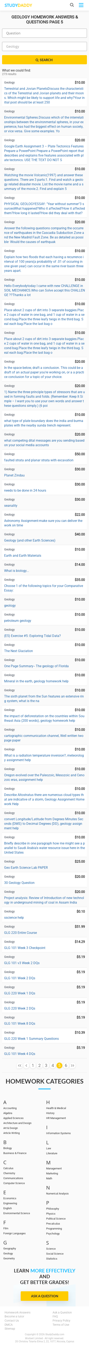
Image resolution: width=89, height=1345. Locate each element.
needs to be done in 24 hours (25, 490)
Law (48, 1148)
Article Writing (11, 1133)
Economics (9, 1198)
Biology (7, 1148)
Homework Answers (17, 1312)
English (7, 1208)
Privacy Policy (61, 1320)
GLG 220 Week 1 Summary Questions (31, 1039)
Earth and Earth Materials (22, 556)
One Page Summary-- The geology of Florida (36, 666)
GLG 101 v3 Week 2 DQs (22, 963)
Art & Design (10, 1128)
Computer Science (14, 1183)
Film (5, 1228)
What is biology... (16, 571)
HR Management (56, 1118)
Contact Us (12, 1320)
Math (49, 1178)
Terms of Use (61, 1324)
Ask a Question (44, 1296)
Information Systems (58, 1133)
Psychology (53, 1233)
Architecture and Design (17, 1123)
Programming (54, 1228)
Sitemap (10, 1328)
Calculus (8, 1168)
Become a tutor (14, 1316)
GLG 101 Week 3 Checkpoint (24, 948)
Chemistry (9, 1173)
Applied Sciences (13, 1118)
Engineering (10, 1203)
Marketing (52, 1173)
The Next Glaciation (18, 651)
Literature (51, 1153)
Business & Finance (14, 1153)
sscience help (14, 918)
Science (51, 1248)
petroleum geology (17, 621)
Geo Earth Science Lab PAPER (26, 868)
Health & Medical (56, 1108)
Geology (8, 1253)
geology (10, 605)
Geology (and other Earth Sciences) (29, 540)
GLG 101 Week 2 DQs (19, 978)
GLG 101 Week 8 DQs (19, 1023)
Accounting (10, 1108)
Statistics (51, 1258)
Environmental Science (16, 1213)
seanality (10, 506)
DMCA (9, 1324)
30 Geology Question (19, 883)
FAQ (55, 1316)
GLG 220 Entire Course (20, 933)
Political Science (56, 1218)
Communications (13, 1178)
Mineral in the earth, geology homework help (36, 681)
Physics (50, 1213)
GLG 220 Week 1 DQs (19, 993)
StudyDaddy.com (54, 1334)
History (50, 1113)
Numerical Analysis (57, 1193)
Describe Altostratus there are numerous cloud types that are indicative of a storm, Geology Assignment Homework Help (44, 799)
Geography (9, 1248)
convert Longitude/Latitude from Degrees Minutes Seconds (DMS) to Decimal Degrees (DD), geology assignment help (43, 823)
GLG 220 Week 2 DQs (19, 1008)
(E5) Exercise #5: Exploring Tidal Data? (32, 636)
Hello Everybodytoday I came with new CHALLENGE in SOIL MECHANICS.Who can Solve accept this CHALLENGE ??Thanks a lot (44, 290)
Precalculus (53, 1223)
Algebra (7, 1113)
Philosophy (52, 1208)
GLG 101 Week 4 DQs (19, 1054)
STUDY (18, 5)
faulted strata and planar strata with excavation (38, 460)
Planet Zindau (14, 475)
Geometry (9, 1258)
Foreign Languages (14, 1233)
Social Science (55, 1253)
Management (54, 1168)
